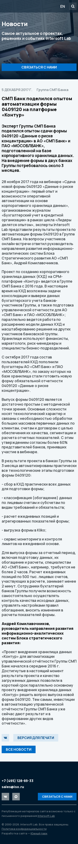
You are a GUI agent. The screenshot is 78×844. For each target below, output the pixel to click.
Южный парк (39, 833)
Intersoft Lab (25, 6)
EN (62, 6)
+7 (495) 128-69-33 (17, 780)
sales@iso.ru (13, 786)
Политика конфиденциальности (24, 829)
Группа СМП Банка (52, 89)
